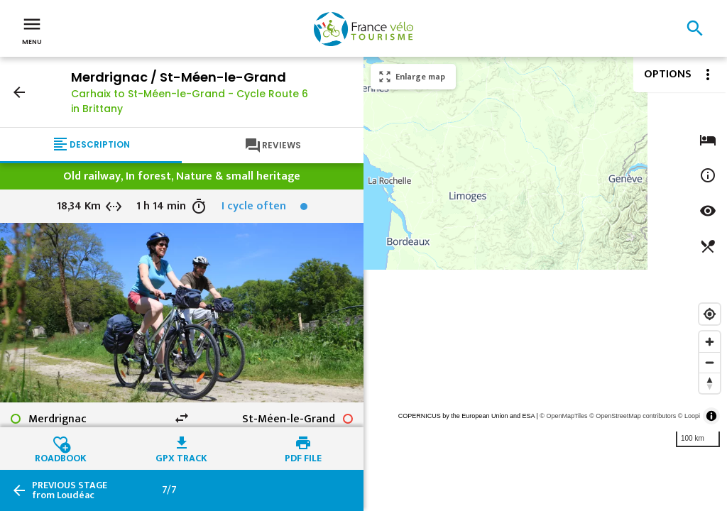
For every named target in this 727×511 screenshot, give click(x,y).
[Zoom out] (709, 362)
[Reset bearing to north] (709, 383)
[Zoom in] (709, 341)
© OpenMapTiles (563, 415)
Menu (32, 29)
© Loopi (689, 415)
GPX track (181, 456)
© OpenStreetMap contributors (632, 415)
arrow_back (19, 92)
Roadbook (61, 456)
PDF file (303, 456)
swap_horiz (181, 418)
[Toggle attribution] (711, 415)
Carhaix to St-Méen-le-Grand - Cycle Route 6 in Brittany (189, 101)
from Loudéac (69, 490)
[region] (545, 284)
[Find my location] (709, 314)
